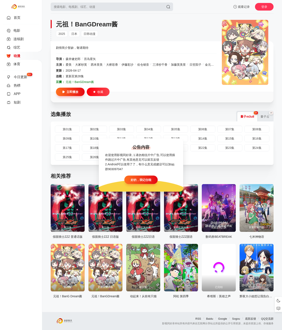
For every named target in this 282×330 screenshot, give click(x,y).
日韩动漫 (89, 33)
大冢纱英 (81, 64)
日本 (74, 33)
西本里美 (97, 64)
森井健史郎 (73, 59)
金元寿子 (211, 64)
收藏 (98, 92)
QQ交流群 (267, 318)
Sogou (236, 318)
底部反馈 (250, 318)
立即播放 (70, 92)
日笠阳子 (195, 64)
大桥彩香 (112, 64)
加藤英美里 (178, 64)
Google (222, 318)
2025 (61, 33)
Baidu (209, 318)
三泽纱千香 (160, 64)
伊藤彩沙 (127, 64)
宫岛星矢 (90, 59)
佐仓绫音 (143, 64)
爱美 (69, 64)
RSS (198, 318)
